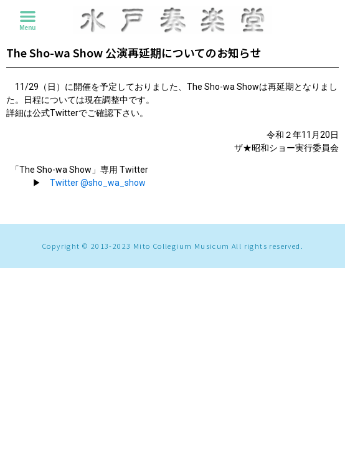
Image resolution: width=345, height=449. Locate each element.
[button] (27, 16)
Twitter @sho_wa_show (98, 183)
